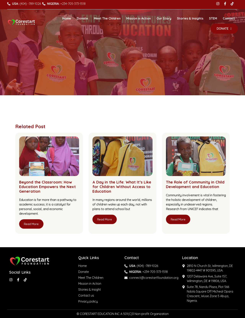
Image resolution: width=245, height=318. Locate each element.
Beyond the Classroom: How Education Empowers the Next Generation (47, 187)
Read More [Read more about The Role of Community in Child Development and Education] (178, 219)
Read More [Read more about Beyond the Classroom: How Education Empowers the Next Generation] (31, 224)
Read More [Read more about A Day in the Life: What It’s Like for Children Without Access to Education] (104, 219)
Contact (229, 18)
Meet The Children (107, 18)
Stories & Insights (190, 18)
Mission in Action (138, 18)
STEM (213, 18)
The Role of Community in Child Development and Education (195, 184)
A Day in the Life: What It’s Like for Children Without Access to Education (121, 187)
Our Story (164, 18)
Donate (82, 18)
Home (66, 18)
